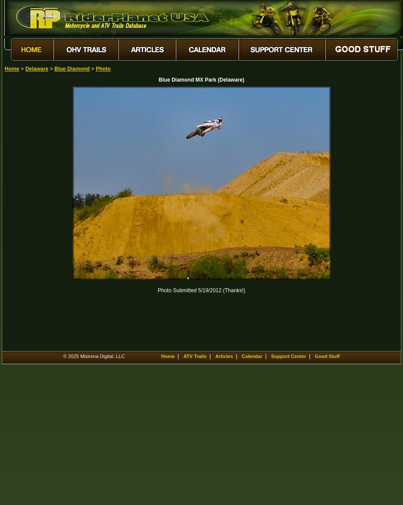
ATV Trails (195, 356)
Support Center (288, 356)
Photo (103, 69)
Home (12, 69)
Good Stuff (327, 356)
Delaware (37, 69)
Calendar (252, 356)
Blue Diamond (72, 69)
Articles (224, 356)
